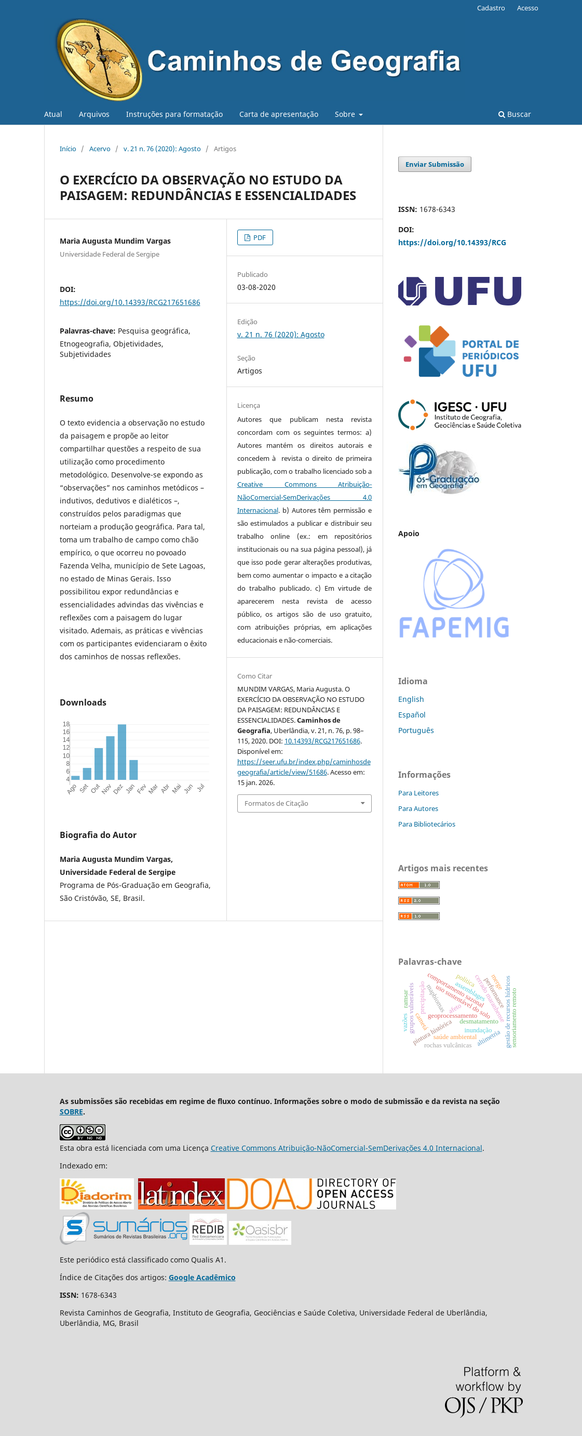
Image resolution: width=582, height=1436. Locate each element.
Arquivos (94, 114)
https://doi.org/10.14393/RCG (452, 242)
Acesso (527, 7)
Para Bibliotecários (426, 824)
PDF (259, 237)
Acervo (100, 148)
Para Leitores (418, 792)
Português (416, 730)
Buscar (514, 114)
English (411, 699)
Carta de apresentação (278, 114)
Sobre (346, 114)
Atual (53, 114)
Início (68, 148)
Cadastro (491, 7)
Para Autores (418, 808)
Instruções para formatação (174, 114)
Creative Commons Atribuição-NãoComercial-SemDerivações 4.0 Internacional (304, 497)
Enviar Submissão (434, 164)
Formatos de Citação (276, 803)
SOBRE (71, 1111)
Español (412, 715)
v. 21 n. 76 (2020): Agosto (162, 148)
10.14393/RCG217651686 (322, 741)
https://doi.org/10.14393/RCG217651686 (130, 302)
